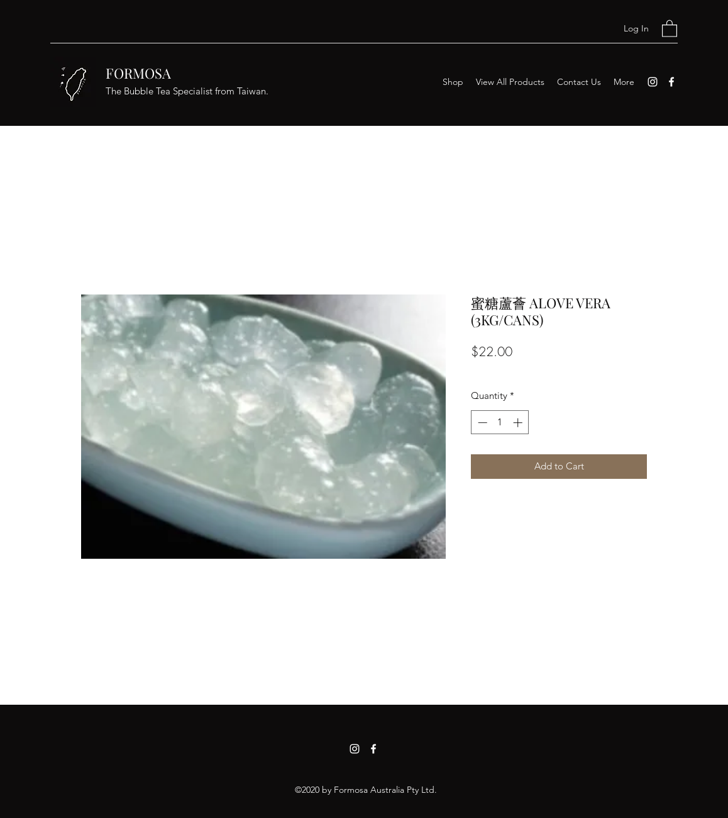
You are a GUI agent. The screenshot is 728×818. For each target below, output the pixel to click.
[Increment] (518, 422)
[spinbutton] (500, 422)
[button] (669, 28)
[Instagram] (652, 82)
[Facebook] (671, 82)
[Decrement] (481, 422)
